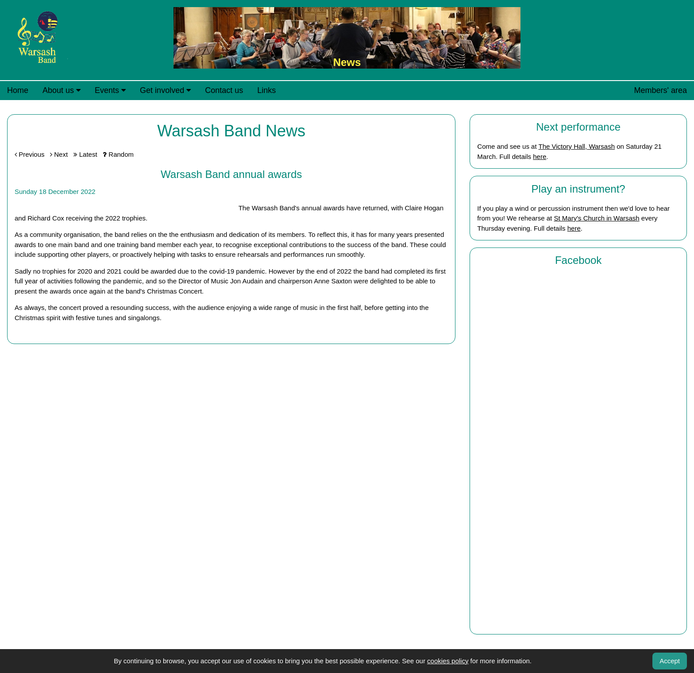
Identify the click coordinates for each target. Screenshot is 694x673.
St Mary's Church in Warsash (596, 218)
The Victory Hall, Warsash (576, 146)
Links (266, 90)
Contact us (224, 90)
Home (17, 90)
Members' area (660, 90)
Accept (669, 661)
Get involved (165, 90)
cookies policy (447, 661)
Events (110, 90)
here (539, 156)
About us (61, 90)
